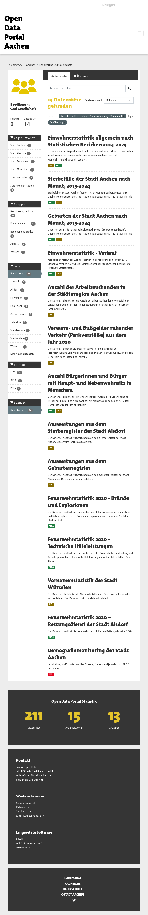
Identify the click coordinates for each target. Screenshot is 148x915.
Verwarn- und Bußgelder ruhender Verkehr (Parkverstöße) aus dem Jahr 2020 (90, 335)
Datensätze (59, 76)
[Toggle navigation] (140, 33)
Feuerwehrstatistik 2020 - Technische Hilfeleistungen (80, 543)
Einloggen (108, 5)
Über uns (81, 76)
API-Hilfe (21, 847)
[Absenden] (129, 88)
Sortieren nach (94, 100)
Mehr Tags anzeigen (22, 354)
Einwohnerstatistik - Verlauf (82, 252)
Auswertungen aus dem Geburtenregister (77, 465)
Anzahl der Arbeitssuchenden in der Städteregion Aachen (86, 291)
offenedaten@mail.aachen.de (33, 775)
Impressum (72, 878)
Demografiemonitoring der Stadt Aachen (88, 654)
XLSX (58, 166)
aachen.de (73, 884)
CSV (51, 166)
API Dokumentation (28, 843)
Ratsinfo (21, 807)
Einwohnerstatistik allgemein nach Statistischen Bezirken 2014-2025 (90, 141)
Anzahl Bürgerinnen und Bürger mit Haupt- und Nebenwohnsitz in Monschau (90, 383)
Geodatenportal (25, 803)
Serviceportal (24, 811)
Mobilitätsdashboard (28, 815)
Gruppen (30, 65)
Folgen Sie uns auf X (30, 779)
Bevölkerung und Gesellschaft (55, 65)
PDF (50, 674)
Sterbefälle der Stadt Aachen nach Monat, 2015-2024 (89, 182)
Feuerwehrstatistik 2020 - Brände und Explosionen (88, 502)
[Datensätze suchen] (87, 88)
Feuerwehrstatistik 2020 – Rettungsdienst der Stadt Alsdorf (88, 621)
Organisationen (74, 727)
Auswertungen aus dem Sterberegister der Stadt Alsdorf (86, 428)
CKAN (20, 839)
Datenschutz (72, 889)
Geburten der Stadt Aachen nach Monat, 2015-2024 (87, 219)
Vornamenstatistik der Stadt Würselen (83, 584)
